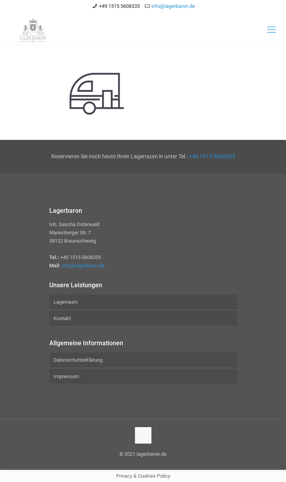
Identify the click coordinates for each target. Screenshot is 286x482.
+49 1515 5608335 (119, 6)
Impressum (66, 376)
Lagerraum (65, 302)
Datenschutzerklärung (78, 360)
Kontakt (62, 318)
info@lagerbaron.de (173, 6)
